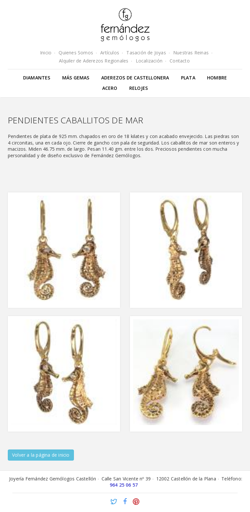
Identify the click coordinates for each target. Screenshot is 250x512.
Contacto (180, 61)
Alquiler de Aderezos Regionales (93, 61)
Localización (149, 61)
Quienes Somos (76, 52)
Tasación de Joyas (146, 52)
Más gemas (76, 78)
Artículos (109, 52)
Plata (188, 78)
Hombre (217, 78)
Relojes (138, 88)
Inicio (45, 52)
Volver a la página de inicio (41, 455)
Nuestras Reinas (191, 52)
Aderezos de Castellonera (135, 78)
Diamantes (36, 78)
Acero (110, 88)
